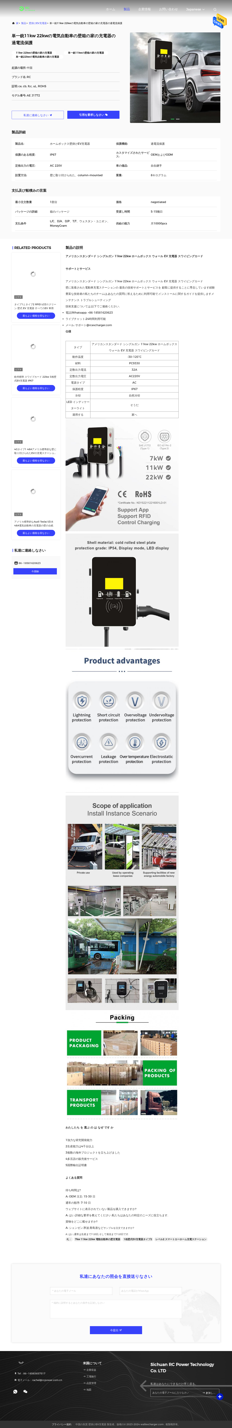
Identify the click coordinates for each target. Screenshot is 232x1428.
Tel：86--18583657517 (29, 1373)
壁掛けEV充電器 (38, 23)
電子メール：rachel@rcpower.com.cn (38, 1380)
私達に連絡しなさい (37, 115)
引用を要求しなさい (93, 114)
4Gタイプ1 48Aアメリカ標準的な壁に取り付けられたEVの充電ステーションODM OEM (35, 453)
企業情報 (144, 9)
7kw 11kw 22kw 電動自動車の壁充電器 (97, 1239)
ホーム (110, 9)
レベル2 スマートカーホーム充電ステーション (180, 1239)
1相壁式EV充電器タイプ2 (138, 1239)
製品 (127, 9)
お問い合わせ (168, 9)
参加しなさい (209, 1392)
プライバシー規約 (61, 1424)
